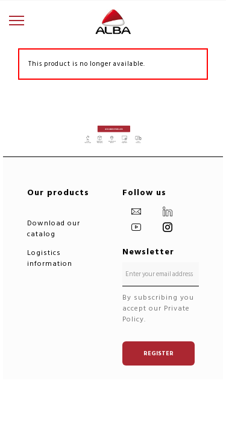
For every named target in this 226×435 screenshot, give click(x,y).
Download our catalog (53, 229)
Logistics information (49, 258)
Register (158, 353)
